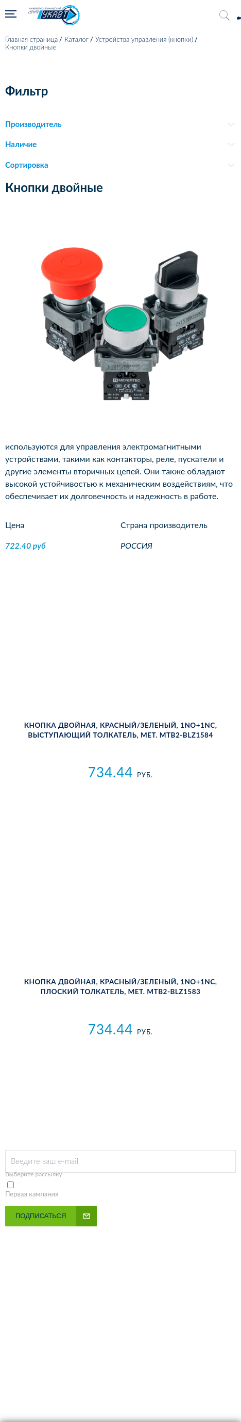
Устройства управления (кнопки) (144, 39)
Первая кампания (32, 1194)
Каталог (76, 39)
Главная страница (31, 39)
